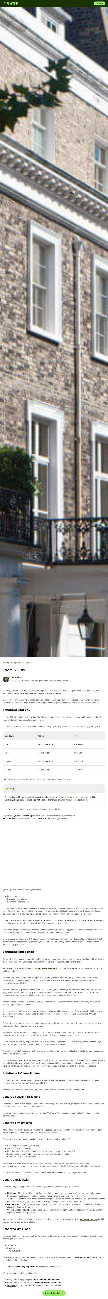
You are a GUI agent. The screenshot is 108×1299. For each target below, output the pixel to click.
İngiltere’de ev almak (89, 1219)
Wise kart (11, 1285)
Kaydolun (99, 3)
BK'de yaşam (26, 663)
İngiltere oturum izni (82, 1257)
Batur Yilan (16, 677)
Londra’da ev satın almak (51, 1172)
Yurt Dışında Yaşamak (11, 663)
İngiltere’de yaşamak (47, 968)
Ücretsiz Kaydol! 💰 (54, 1293)
